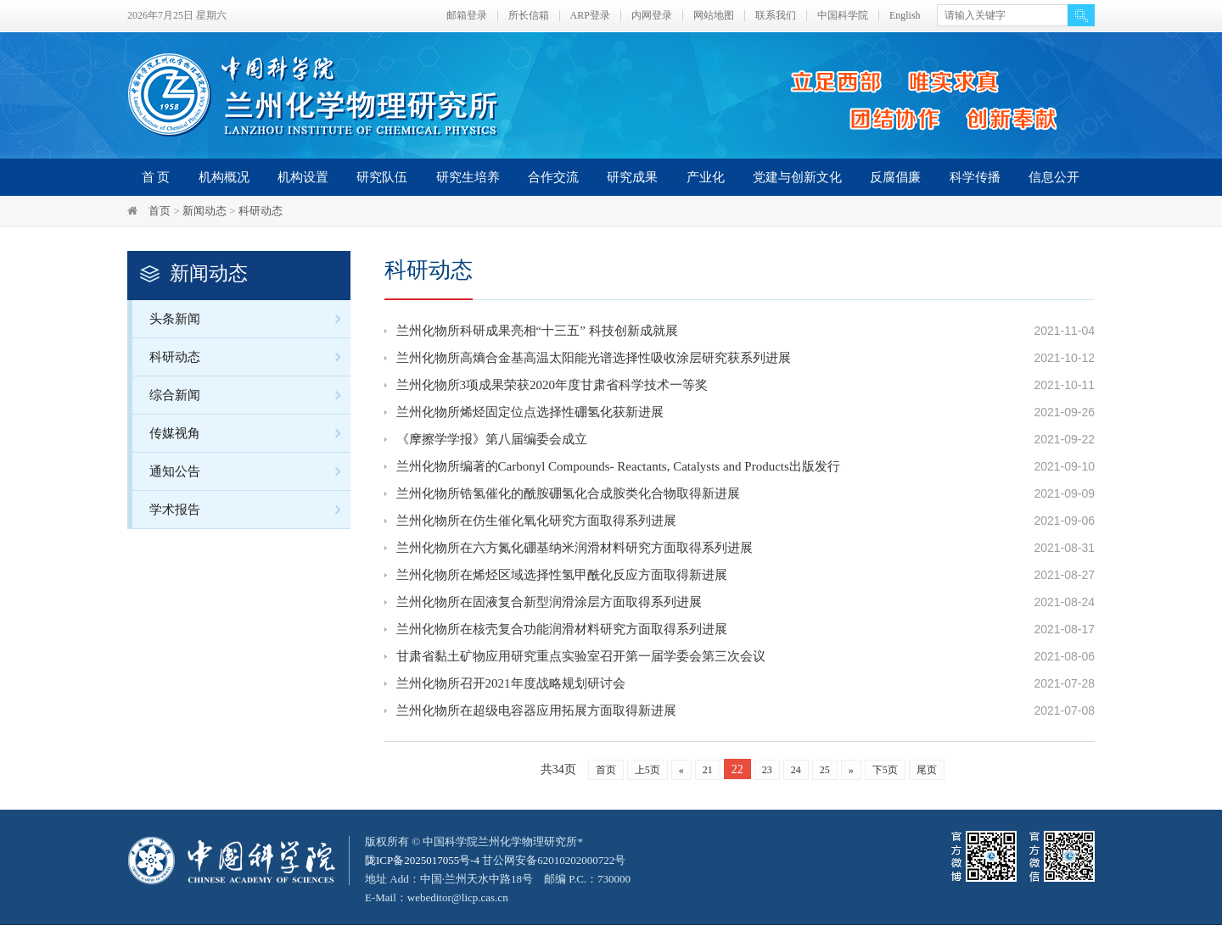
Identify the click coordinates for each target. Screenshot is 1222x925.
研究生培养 (468, 177)
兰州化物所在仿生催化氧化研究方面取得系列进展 (536, 520)
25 (825, 770)
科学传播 (975, 177)
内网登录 (651, 15)
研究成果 (632, 177)
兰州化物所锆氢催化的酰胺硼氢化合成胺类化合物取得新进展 (568, 493)
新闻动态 (204, 210)
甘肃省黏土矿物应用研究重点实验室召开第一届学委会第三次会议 (580, 656)
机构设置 (302, 177)
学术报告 (249, 509)
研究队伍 (381, 177)
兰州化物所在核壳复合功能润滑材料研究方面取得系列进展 (561, 629)
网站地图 (713, 15)
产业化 (706, 177)
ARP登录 (590, 15)
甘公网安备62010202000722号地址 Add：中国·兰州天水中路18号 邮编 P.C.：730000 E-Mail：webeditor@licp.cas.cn (498, 879)
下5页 (885, 770)
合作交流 (553, 177)
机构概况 (224, 177)
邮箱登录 (466, 15)
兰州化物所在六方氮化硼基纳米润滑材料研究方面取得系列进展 (574, 547)
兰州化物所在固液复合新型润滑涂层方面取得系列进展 (549, 602)
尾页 (926, 770)
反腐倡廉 (895, 177)
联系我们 (775, 15)
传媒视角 (249, 433)
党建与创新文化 (797, 177)
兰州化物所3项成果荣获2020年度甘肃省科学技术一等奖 (552, 385)
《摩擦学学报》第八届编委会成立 (491, 439)
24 (796, 770)
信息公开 (1054, 177)
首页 (160, 210)
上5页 (647, 770)
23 (767, 770)
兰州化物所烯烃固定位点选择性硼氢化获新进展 (530, 412)
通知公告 (249, 471)
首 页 (156, 177)
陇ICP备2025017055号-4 (422, 860)
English (905, 15)
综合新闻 (249, 394)
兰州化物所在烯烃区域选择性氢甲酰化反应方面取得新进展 (561, 575)
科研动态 (260, 210)
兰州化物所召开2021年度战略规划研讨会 (510, 683)
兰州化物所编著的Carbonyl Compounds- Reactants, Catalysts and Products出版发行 (618, 466)
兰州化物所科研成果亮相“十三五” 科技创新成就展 (537, 330)
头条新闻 (249, 318)
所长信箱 (528, 15)
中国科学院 (842, 15)
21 (708, 770)
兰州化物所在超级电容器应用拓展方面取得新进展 (536, 710)
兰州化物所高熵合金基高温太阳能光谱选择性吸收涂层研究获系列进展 (593, 358)
